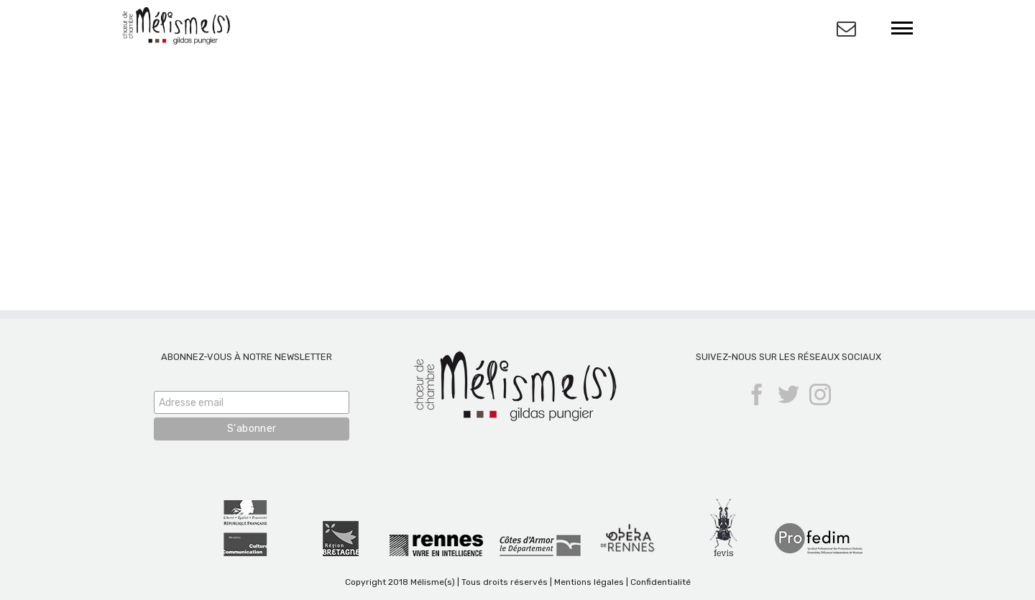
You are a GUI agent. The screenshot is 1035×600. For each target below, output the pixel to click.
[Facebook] (757, 394)
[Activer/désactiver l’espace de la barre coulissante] (846, 28)
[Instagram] (820, 394)
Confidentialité (660, 582)
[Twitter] (788, 394)
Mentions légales (589, 582)
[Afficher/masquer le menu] (902, 28)
